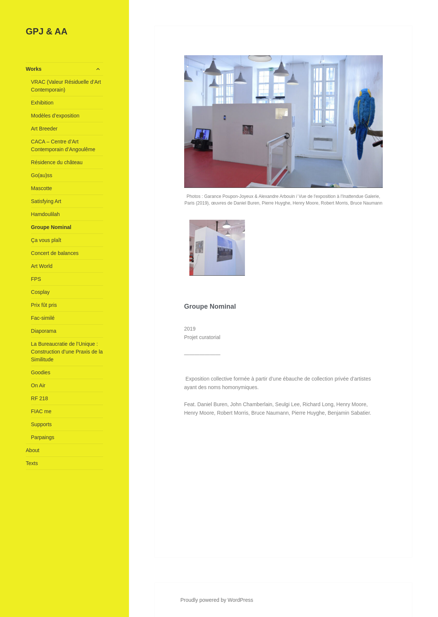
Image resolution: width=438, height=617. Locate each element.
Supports (41, 424)
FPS (36, 279)
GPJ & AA (46, 31)
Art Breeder (44, 129)
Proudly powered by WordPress (216, 600)
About (33, 450)
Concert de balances (55, 253)
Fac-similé (43, 318)
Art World (42, 266)
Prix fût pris (44, 305)
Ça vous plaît (46, 240)
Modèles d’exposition (55, 116)
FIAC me (41, 411)
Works (34, 69)
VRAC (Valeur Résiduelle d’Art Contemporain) (66, 86)
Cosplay (40, 292)
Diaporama (43, 331)
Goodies (40, 372)
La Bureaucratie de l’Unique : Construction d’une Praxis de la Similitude (67, 351)
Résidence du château (57, 162)
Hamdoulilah (45, 214)
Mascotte (41, 188)
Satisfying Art (46, 201)
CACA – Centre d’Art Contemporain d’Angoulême (63, 145)
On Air (38, 385)
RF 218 (39, 398)
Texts (32, 463)
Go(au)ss (42, 175)
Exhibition (42, 103)
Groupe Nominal (51, 227)
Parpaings (42, 437)
